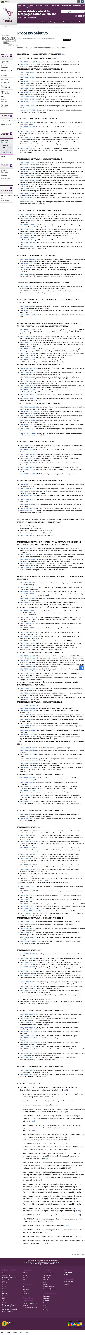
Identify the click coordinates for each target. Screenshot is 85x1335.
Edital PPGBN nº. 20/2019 (27, 1027)
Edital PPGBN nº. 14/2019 (27, 1036)
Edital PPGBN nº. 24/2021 (27, 782)
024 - (28, 259)
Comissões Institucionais (30, 1308)
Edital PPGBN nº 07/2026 (27, 81)
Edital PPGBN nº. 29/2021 (27, 734)
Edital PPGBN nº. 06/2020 (27, 937)
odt (67, 873)
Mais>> (66, 1274)
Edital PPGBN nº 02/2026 (27, 99)
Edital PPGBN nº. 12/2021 (27, 814)
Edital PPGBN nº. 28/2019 (27, 1014)
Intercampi (46, 1277)
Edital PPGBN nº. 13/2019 (27, 1038)
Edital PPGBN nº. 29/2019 (27, 967)
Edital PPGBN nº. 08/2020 (27, 928)
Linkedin (46, 1301)
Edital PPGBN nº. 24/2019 (27, 982)
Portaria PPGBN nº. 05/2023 (28, 398)
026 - (28, 62)
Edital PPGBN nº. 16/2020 (27, 899)
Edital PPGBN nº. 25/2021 (27, 763)
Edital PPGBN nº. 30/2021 (27, 750)
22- (27, 689)
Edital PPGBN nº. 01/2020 (27, 954)
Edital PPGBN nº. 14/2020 (27, 906)
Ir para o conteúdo (23, 5)
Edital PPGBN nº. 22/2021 (27, 767)
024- (27, 310)
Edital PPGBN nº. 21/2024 (27, 291)
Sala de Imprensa (64, 22)
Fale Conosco (43, 22)
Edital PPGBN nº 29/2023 (27, 624)
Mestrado (22, 27)
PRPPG (4, 1282)
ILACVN (25, 1277)
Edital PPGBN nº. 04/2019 (27, 1070)
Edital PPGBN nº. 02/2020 (27, 941)
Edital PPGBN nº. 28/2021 (27, 754)
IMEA (24, 1287)
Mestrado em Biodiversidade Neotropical (38, 27)
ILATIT (25, 1280)
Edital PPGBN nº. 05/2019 (27, 1057)
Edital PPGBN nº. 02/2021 (27, 859)
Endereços (53, 22)
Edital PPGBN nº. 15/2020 (27, 904)
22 (27, 632)
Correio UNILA (47, 1275)
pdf (36, 526)
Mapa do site (77, 6)
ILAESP (25, 1275)
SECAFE (4, 1303)
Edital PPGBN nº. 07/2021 (27, 831)
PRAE (4, 1289)
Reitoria (4, 1273)
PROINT (4, 1287)
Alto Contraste (66, 6)
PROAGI (4, 1293)
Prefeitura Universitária (9, 1277)
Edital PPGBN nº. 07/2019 (27, 1053)
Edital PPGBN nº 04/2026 (27, 92)
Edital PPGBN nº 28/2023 (27, 628)
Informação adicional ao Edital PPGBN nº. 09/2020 (34, 913)
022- (27, 508)
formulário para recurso (60, 717)
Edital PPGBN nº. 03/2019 (27, 1074)
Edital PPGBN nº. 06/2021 (27, 835)
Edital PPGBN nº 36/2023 (27, 611)
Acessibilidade (54, 6)
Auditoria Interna (7, 1311)
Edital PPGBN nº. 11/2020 (27, 922)
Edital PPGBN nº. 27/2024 (27, 286)
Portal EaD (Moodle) (49, 1289)
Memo (45, 1284)
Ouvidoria (26, 1294)
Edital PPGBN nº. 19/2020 (27, 887)
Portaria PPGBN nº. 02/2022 (28, 511)
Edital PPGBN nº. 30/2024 (27, 306)
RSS (84, 6)
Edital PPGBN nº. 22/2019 (27, 1023)
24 (27, 390)
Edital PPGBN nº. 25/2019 (27, 975)
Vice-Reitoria (6, 1275)
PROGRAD (5, 1280)
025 (27, 167)
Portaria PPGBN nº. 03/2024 (28, 246)
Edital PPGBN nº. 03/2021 (27, 854)
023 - (28, 445)
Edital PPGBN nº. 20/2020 (27, 869)
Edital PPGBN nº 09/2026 (27, 73)
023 (27, 394)
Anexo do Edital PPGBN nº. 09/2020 (30, 911)
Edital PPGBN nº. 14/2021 (27, 795)
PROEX (4, 1284)
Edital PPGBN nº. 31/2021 (27, 748)
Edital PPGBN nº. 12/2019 (27, 1042)
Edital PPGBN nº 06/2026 (27, 86)
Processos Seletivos (56, 27)
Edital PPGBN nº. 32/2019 (27, 958)
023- (27, 429)
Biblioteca (26, 1289)
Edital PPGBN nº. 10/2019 (27, 1049)
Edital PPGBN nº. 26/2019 (27, 1018)
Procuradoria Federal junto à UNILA (8, 1306)
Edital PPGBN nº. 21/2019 (27, 990)
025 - (28, 123)
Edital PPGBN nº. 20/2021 (27, 786)
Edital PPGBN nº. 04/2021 (27, 848)
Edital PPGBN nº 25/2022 (27, 602)
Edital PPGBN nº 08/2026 (27, 77)
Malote (45, 1280)
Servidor (74, 22)
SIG (44, 1282)
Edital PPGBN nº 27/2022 (27, 598)
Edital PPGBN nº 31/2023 (27, 617)
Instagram (84, 16)
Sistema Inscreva (48, 1287)
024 (27, 242)
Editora (25, 1291)
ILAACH (25, 1273)
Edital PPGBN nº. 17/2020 (27, 895)
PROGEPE (5, 1291)
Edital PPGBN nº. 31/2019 (27, 962)
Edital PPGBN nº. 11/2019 (27, 1047)
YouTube (76, 16)
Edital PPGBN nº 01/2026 (27, 101)
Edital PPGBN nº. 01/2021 (27, 865)
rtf (48, 999)
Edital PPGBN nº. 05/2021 (27, 842)
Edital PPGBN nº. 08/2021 (27, 818)
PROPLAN (5, 1296)
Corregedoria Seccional (9, 1309)
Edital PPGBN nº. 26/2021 (27, 778)
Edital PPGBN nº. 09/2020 (27, 908)
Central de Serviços (49, 1273)
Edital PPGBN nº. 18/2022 (27, 673)
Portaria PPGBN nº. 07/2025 (28, 110)
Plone (27, 1332)
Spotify (45, 1310)
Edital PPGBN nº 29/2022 (27, 594)
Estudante (82, 22)
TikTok (45, 1307)
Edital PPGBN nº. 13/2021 (27, 801)
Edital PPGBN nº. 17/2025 (27, 163)
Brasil (6, 2)
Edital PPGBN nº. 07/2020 (27, 933)
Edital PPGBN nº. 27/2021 (27, 759)
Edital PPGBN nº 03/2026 (27, 97)
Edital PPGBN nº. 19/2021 (27, 791)
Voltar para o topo (78, 1255)
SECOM (4, 1298)
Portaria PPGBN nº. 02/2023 (28, 433)
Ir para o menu (34, 5)
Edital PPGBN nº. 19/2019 (27, 1031)
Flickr (81, 16)
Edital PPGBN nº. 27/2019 (27, 971)
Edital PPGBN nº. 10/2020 (27, 924)
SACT (3, 1300)
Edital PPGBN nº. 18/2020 (27, 891)
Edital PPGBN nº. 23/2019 (27, 986)
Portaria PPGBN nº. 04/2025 (28, 202)
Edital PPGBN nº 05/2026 (27, 88)
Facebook (79, 16)
